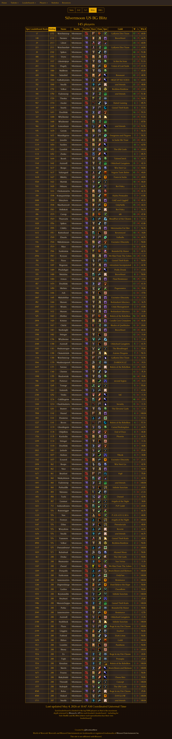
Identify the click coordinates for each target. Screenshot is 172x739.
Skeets (63, 668)
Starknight (63, 330)
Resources (66, 3)
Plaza (63, 626)
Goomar (63, 501)
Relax (63, 691)
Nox (63, 515)
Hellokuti (63, 209)
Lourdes (63, 645)
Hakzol (63, 696)
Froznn (63, 673)
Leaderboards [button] (29, 3)
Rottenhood (63, 233)
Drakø (63, 557)
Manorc (63, 302)
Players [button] (44, 3)
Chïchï (63, 325)
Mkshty (63, 177)
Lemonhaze (63, 126)
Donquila (63, 571)
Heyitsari (63, 598)
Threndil (63, 682)
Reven (63, 422)
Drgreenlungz (63, 584)
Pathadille (63, 487)
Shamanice (63, 561)
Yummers (63, 538)
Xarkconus (63, 575)
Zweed (63, 566)
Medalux (63, 274)
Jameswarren (63, 580)
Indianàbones (63, 506)
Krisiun (63, 320)
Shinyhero (63, 200)
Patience (63, 381)
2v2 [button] (78, 10)
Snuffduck (63, 622)
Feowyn (63, 520)
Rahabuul (63, 552)
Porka (63, 608)
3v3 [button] (85, 10)
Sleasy (63, 649)
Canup (63, 214)
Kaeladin (63, 436)
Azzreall (63, 344)
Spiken (63, 52)
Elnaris (63, 237)
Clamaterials (63, 353)
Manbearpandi (63, 362)
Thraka (63, 98)
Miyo (63, 246)
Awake (63, 103)
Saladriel (63, 75)
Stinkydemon (63, 478)
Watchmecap (63, 358)
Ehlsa (63, 524)
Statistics (55, 3)
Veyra (63, 57)
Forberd (63, 635)
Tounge (63, 385)
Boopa (63, 168)
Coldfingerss (63, 399)
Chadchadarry (63, 404)
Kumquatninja (63, 195)
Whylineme (63, 339)
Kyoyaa (63, 256)
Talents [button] (14, 3)
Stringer (63, 334)
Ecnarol (63, 459)
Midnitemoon (63, 242)
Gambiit (63, 149)
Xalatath (63, 390)
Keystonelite (63, 594)
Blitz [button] (93, 10)
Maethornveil (63, 205)
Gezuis (63, 131)
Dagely (63, 66)
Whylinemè (63, 121)
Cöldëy (63, 228)
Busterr (63, 409)
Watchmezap (63, 33)
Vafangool (63, 172)
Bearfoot (63, 473)
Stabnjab (63, 686)
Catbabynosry (63, 80)
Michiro (63, 288)
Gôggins (63, 631)
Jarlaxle (63, 450)
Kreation (63, 663)
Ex (63, 654)
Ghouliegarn (63, 427)
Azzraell (63, 163)
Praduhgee (63, 270)
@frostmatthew (90, 730)
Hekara (63, 186)
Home (4, 3)
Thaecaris (63, 219)
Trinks (63, 395)
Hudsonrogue (63, 348)
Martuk (63, 182)
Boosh (63, 158)
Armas (63, 279)
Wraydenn (63, 529)
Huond (63, 413)
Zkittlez (63, 316)
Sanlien (63, 144)
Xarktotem (63, 251)
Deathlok (63, 112)
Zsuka (63, 154)
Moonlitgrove (63, 135)
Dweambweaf (63, 547)
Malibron (63, 70)
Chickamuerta (63, 191)
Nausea (63, 38)
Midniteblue (63, 297)
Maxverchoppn (63, 603)
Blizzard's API (74, 713)
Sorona (63, 367)
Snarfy (63, 108)
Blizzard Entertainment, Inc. (128, 733)
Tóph (63, 659)
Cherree (63, 371)
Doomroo (63, 418)
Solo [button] (71, 10)
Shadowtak (63, 376)
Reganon (63, 265)
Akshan (63, 455)
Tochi (63, 497)
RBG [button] (100, 10)
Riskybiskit (63, 677)
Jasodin (63, 140)
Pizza (63, 260)
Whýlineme (63, 117)
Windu (63, 307)
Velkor (63, 89)
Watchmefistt (63, 47)
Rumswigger (63, 510)
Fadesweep (63, 94)
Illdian (63, 640)
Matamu (63, 492)
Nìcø (63, 469)
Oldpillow (63, 432)
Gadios (63, 589)
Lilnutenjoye (63, 61)
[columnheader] (36, 29)
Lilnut (63, 43)
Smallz (63, 84)
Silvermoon (77, 33)
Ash (63, 293)
